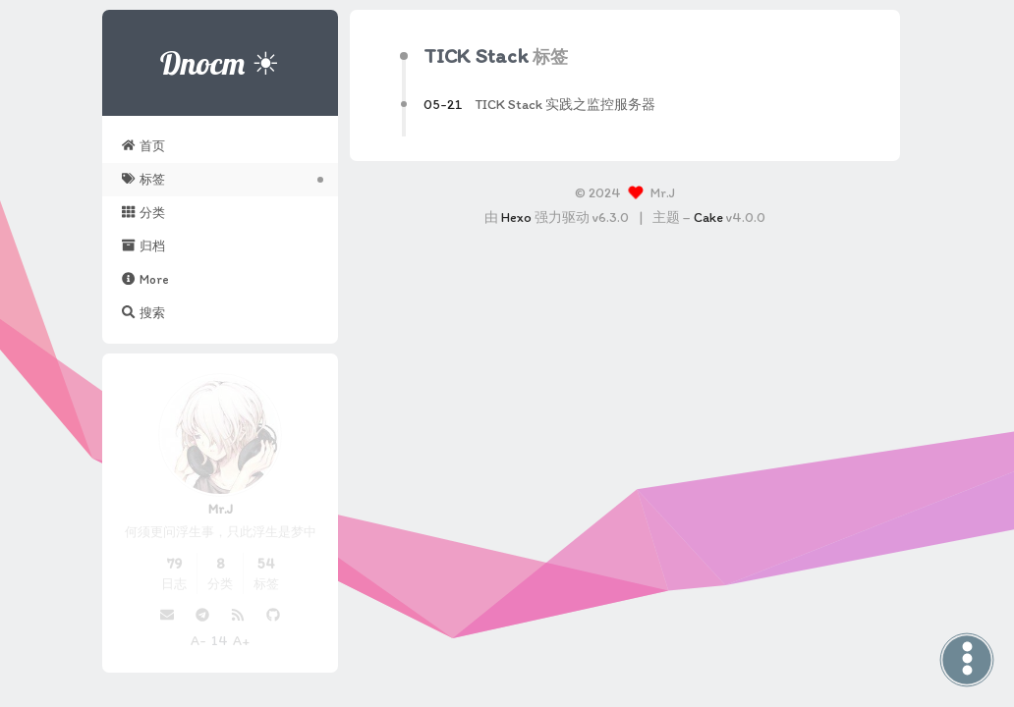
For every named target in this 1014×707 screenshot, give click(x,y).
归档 (143, 245)
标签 (143, 179)
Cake (708, 217)
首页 (143, 145)
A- (198, 640)
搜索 (143, 312)
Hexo (516, 217)
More (145, 279)
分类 (143, 212)
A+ (241, 640)
